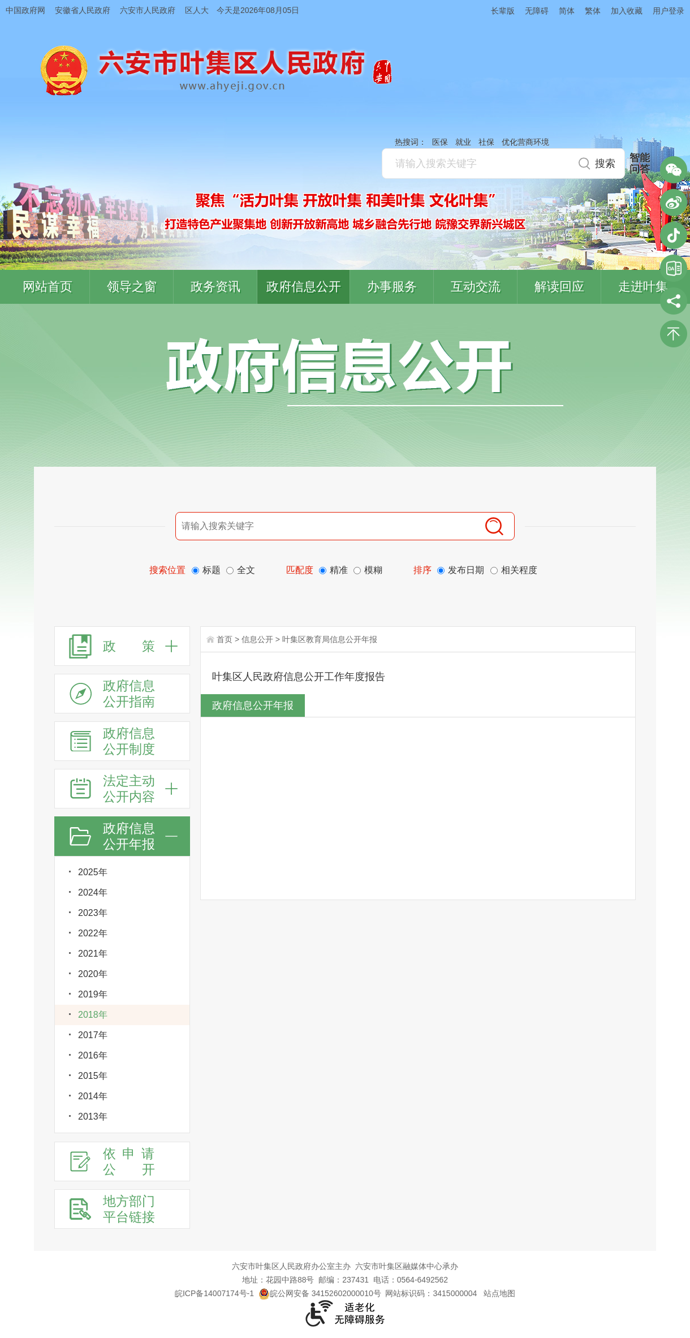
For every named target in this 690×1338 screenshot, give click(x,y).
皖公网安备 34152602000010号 (319, 1293)
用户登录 (668, 10)
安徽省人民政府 (82, 10)
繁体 (593, 10)
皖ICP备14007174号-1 (214, 1293)
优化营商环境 (525, 142)
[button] (498, 10)
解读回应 (559, 286)
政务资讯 (215, 286)
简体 (567, 10)
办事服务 (392, 286)
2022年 (92, 933)
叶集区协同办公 (673, 268)
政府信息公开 (303, 286)
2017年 (92, 1035)
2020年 (92, 974)
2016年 (92, 1055)
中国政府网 (25, 10)
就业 (463, 142)
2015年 (92, 1076)
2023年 (92, 913)
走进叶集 (643, 286)
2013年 (92, 1116)
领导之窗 (132, 286)
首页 (224, 639)
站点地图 (499, 1293)
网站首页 (47, 286)
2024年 (92, 892)
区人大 (197, 10)
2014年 (92, 1096)
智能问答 (639, 163)
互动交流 (476, 286)
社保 (486, 142)
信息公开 (257, 639)
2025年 (92, 872)
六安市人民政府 (147, 10)
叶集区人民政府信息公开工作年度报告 (298, 676)
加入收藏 (626, 10)
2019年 (92, 994)
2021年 (92, 953)
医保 (440, 142)
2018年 (92, 1014)
